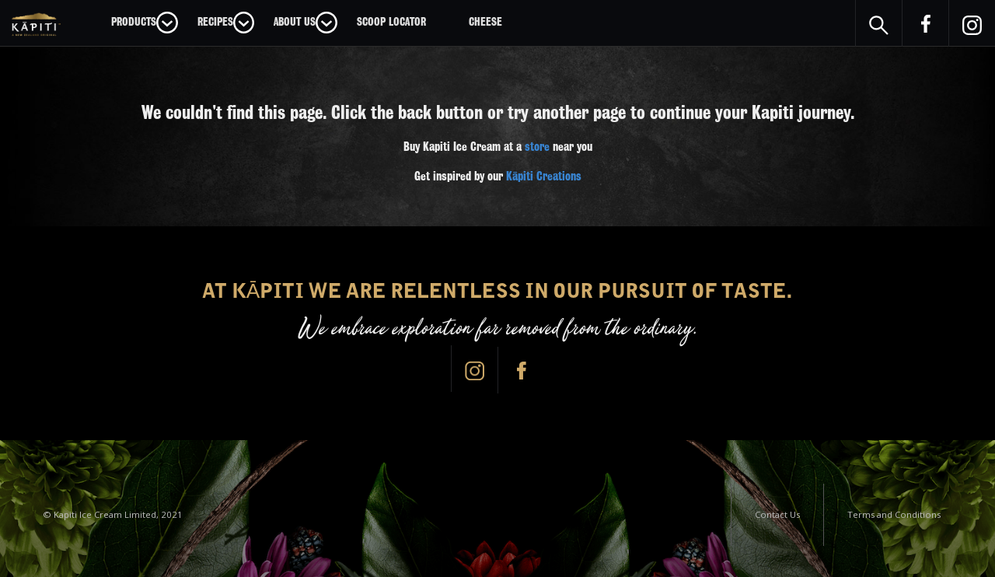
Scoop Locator (391, 22)
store (537, 147)
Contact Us (777, 514)
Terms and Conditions (894, 514)
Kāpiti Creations (543, 176)
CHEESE (485, 22)
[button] (144, 22)
